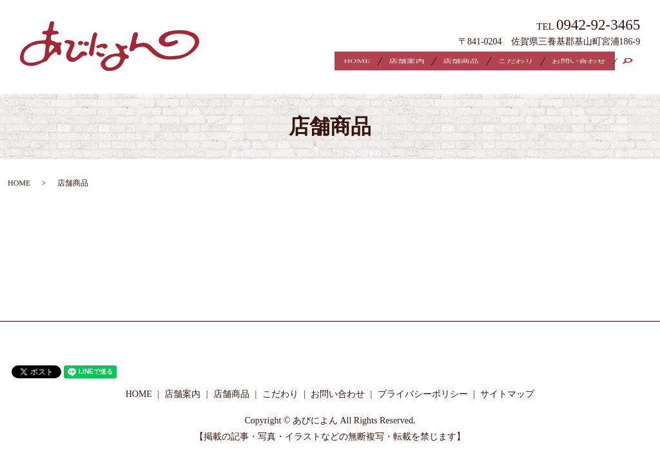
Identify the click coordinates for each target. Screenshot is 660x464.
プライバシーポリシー (423, 383)
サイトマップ (507, 383)
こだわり (500, 62)
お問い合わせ (574, 62)
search (634, 62)
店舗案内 (372, 62)
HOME (314, 62)
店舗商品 (436, 62)
